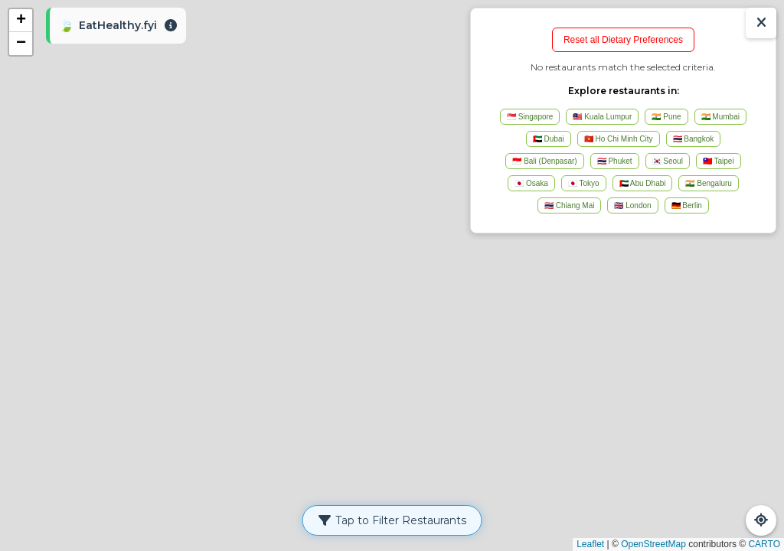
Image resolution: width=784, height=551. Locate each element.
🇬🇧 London (632, 205)
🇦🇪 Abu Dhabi (642, 183)
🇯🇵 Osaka (531, 183)
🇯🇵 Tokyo (583, 183)
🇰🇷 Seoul (667, 161)
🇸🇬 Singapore (530, 116)
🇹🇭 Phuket (614, 161)
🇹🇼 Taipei (718, 161)
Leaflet (590, 544)
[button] (20, 20)
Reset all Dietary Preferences (623, 39)
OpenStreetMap (653, 544)
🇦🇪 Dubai (548, 139)
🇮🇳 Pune (666, 116)
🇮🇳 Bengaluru (708, 183)
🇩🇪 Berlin (686, 205)
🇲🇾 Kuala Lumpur (602, 116)
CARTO (764, 544)
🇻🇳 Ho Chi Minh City (618, 139)
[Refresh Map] (761, 520)
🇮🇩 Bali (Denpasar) (544, 161)
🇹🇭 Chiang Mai (569, 205)
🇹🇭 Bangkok (693, 139)
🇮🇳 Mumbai (720, 116)
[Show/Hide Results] (761, 23)
